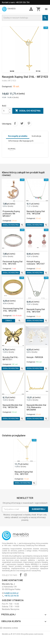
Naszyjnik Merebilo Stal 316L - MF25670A (12, 406)
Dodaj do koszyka (28, 111)
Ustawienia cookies (9, 628)
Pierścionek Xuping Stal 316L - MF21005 (12, 262)
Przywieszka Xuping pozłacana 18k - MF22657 (11, 213)
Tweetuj (22, 123)
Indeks (4, 81)
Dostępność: (7, 86)
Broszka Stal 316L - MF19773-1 (11, 358)
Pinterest (28, 123)
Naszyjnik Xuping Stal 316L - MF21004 (36, 310)
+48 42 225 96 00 (11, 596)
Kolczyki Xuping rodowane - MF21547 (36, 262)
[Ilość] (5, 111)
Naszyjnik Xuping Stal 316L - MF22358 (36, 212)
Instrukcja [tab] (36, 136)
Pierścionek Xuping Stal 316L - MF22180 (13, 309)
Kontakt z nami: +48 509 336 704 (15, 2)
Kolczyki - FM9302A (35, 357)
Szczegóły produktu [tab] (17, 136)
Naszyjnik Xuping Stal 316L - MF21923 (24, 473)
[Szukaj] (25, 18)
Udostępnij (15, 123)
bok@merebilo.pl (11, 593)
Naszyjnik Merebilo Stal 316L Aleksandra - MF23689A (36, 407)
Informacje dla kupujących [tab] (20, 141)
